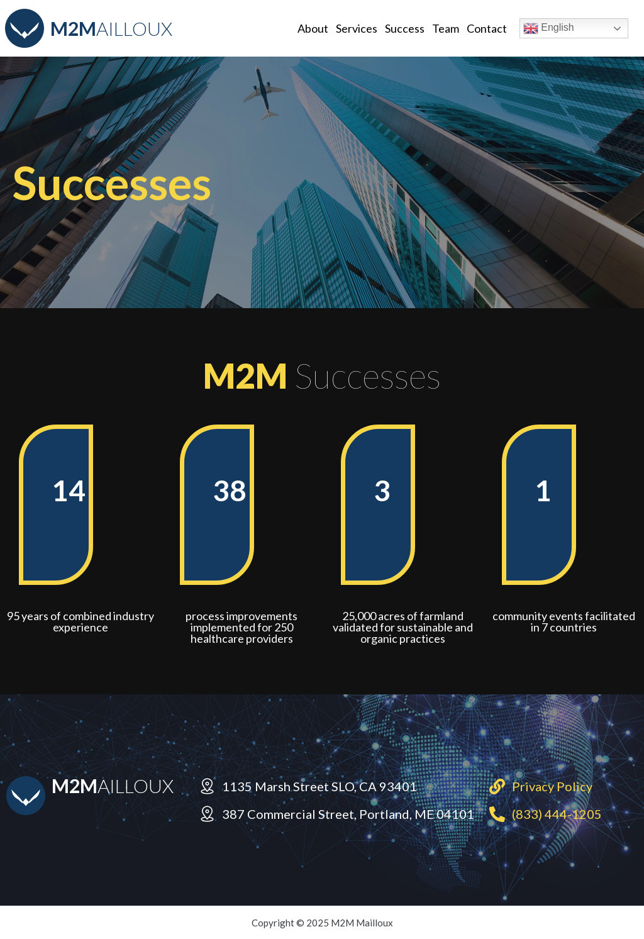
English (548, 28)
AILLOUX (111, 28)
